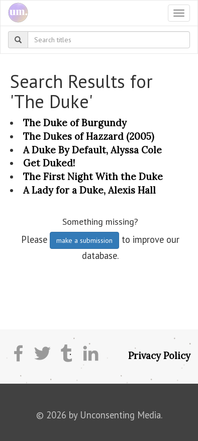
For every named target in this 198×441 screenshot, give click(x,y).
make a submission (84, 240)
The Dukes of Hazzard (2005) (88, 136)
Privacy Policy (159, 355)
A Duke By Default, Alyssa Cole (92, 150)
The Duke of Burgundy (75, 123)
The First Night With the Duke (93, 176)
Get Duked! (49, 163)
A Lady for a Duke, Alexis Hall (89, 190)
